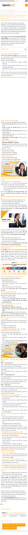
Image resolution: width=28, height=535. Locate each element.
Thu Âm (14, 527)
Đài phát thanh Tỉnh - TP (19, 524)
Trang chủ (2, 10)
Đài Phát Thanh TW (7, 524)
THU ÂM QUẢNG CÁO (10, 10)
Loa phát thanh (7, 527)
